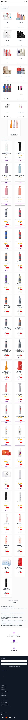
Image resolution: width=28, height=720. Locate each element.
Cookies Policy (3, 674)
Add (6, 160)
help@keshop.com (4, 700)
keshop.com (3, 6)
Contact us (3, 678)
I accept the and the (11, 666)
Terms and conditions (5, 672)
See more (19, 574)
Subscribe (14, 663)
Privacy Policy (3, 676)
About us (2, 682)
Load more (14, 602)
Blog (2, 680)
